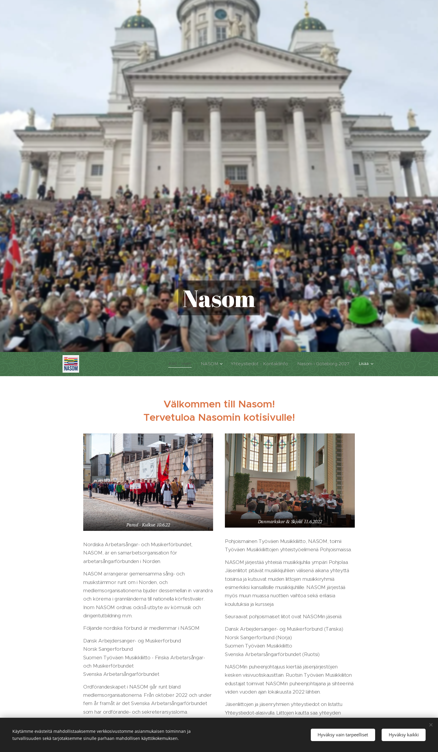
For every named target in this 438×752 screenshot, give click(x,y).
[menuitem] (143, 363)
